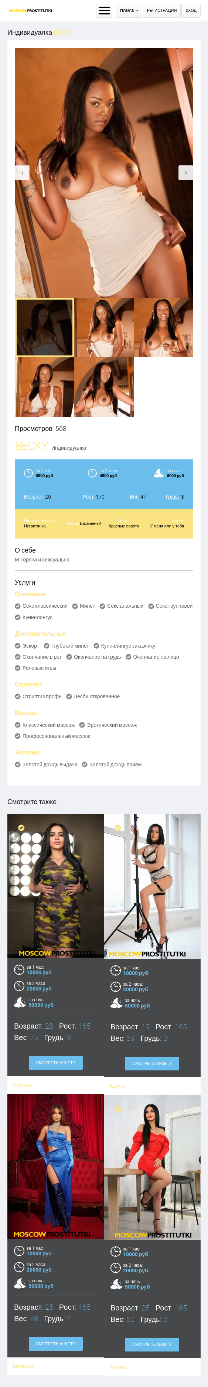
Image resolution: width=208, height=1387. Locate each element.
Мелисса (23, 1320)
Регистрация (162, 10)
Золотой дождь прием (115, 764)
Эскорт (31, 646)
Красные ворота (124, 526)
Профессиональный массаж (56, 736)
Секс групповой (174, 606)
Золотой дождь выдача (50, 764)
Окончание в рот (42, 657)
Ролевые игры (39, 668)
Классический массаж (49, 725)
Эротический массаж (112, 725)
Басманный (91, 523)
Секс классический (45, 606)
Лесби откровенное (97, 696)
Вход (191, 10)
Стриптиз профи (42, 696)
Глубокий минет (70, 646)
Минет (87, 606)
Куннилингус (37, 617)
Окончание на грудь (97, 657)
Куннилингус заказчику (128, 646)
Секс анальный (125, 606)
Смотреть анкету (55, 1297)
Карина (118, 1320)
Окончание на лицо (156, 657)
